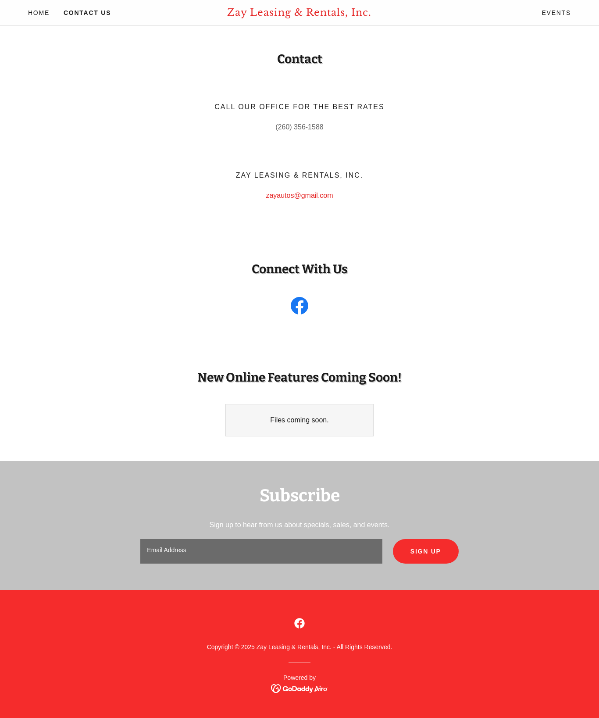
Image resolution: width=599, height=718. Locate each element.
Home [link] (39, 12)
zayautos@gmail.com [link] (299, 195)
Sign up (425, 551)
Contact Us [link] (87, 12)
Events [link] (556, 12)
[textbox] (261, 551)
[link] (299, 13)
